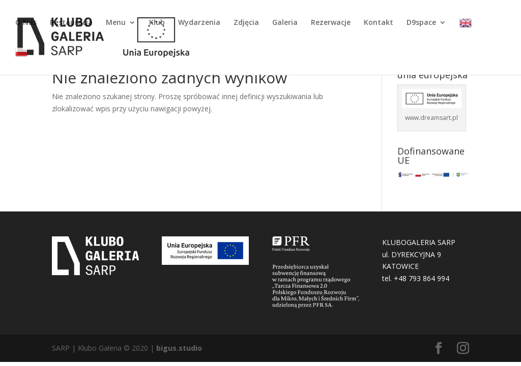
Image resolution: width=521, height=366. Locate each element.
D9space (421, 23)
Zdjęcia (246, 23)
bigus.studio (179, 348)
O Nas (26, 23)
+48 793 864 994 (421, 278)
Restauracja (71, 23)
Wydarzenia (199, 23)
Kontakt (378, 23)
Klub (157, 23)
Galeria (285, 23)
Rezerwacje (331, 23)
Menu (116, 23)
